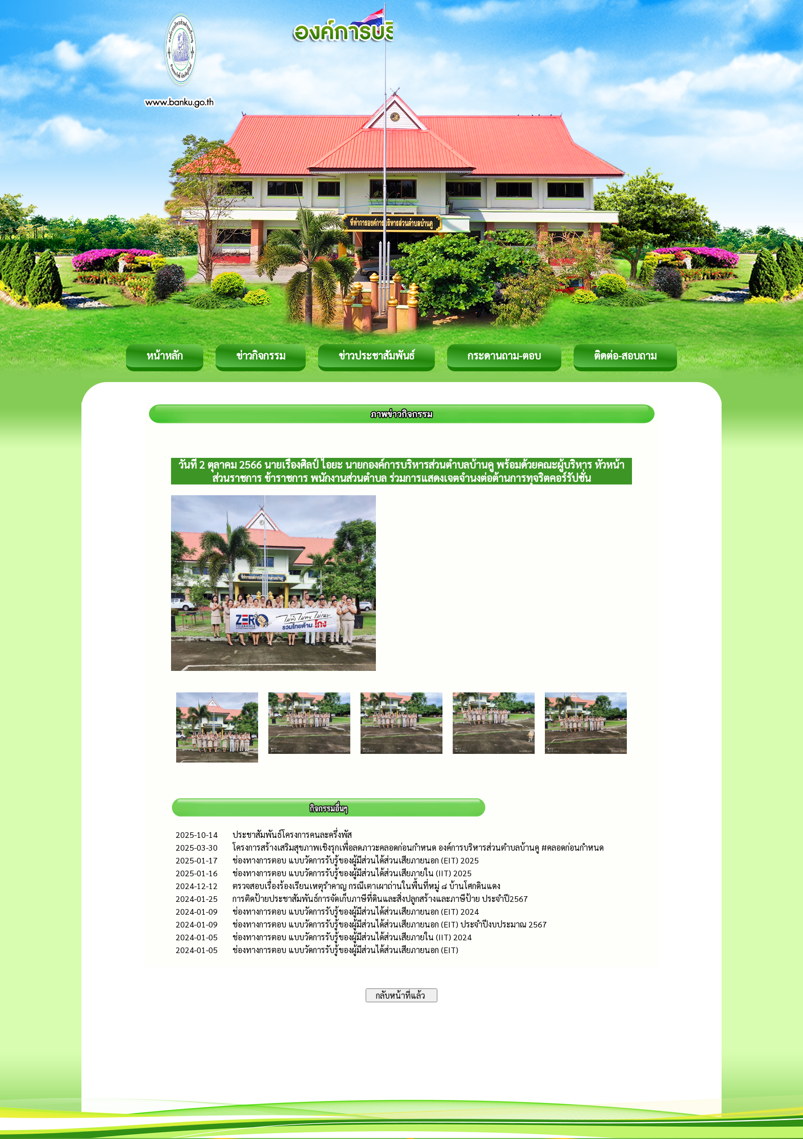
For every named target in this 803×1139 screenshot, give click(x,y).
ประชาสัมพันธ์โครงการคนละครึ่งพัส (292, 834)
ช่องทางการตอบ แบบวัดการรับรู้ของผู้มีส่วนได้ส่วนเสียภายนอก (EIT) (345, 949)
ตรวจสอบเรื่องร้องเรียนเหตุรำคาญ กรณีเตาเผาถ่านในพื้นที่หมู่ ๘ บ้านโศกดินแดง (366, 885)
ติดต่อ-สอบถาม (625, 355)
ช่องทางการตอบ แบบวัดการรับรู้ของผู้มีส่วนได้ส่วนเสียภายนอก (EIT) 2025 (356, 860)
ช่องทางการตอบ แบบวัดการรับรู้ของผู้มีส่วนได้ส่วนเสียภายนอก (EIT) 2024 (356, 911)
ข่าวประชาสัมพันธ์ (376, 355)
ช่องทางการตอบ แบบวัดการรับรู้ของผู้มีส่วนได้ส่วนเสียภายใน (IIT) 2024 (352, 937)
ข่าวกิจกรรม (260, 355)
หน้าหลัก (164, 355)
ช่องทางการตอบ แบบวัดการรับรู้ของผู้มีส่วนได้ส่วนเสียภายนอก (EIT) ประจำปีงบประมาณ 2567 (390, 924)
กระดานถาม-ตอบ (504, 355)
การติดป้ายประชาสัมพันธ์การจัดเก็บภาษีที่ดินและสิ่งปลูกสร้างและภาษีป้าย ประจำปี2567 (380, 898)
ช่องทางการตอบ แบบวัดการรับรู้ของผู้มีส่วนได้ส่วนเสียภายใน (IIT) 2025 (352, 873)
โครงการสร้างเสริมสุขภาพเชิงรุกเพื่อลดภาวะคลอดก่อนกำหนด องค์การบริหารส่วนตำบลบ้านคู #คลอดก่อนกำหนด (418, 847)
